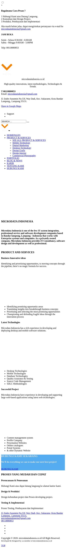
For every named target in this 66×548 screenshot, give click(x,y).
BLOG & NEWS (14, 160)
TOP (3, 545)
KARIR (10, 163)
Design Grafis (18, 150)
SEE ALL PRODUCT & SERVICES (29, 140)
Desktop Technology (21, 148)
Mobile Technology (21, 143)
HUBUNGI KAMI (15, 168)
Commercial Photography (24, 155)
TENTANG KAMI (15, 166)
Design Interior (19, 153)
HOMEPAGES (13, 135)
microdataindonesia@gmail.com (16, 29)
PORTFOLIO (13, 158)
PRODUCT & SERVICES (19, 137)
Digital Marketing (20, 145)
